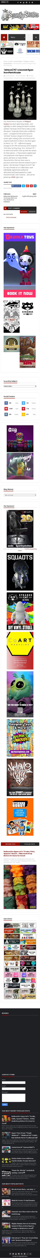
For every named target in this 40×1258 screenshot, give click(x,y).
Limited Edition (18, 61)
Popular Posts (29, 844)
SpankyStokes (8, 63)
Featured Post (10, 844)
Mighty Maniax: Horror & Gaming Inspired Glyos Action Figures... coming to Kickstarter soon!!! (24, 1226)
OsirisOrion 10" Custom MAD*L (23, 1147)
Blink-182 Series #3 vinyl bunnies (23, 1200)
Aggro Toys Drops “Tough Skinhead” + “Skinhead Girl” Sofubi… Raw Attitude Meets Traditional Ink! (25, 1135)
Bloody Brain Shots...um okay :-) (23, 1189)
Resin (32, 61)
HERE (13, 177)
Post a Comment (11, 217)
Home (5, 61)
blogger (24, 211)
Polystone (27, 61)
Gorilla (10, 61)
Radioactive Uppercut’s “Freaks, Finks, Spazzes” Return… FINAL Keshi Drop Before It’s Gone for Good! (19, 853)
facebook (32, 211)
